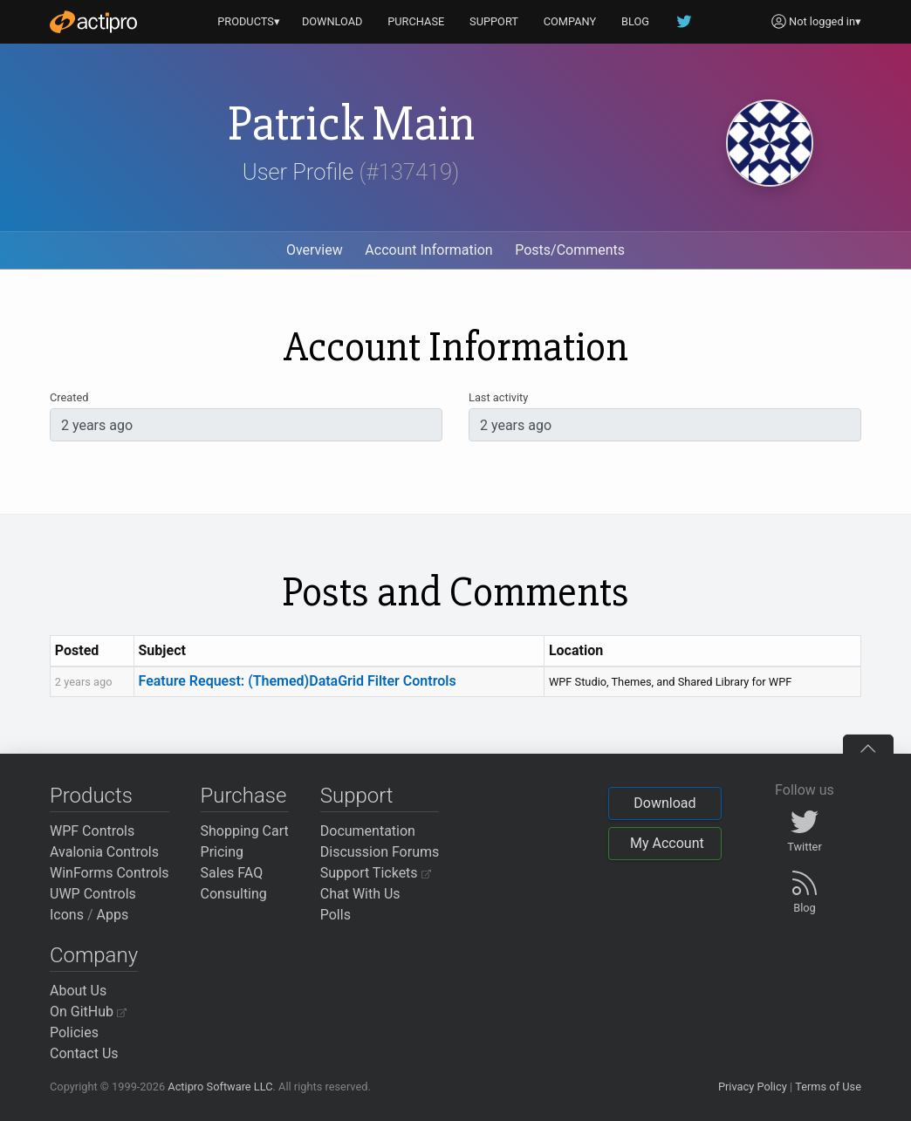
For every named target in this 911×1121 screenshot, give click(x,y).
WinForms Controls (109, 873)
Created (69, 397)
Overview (314, 250)
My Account (667, 843)
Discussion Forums (380, 852)
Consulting (234, 893)
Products (91, 795)
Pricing (222, 852)
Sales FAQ (232, 873)
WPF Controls (92, 831)
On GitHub (88, 1011)
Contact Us (84, 1053)
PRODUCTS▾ (248, 21)
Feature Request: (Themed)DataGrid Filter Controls (297, 681)
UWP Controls (93, 893)
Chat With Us (360, 893)
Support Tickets (375, 873)
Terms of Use (828, 1086)
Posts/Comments (570, 250)
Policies (74, 1032)
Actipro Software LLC (220, 1086)
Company (94, 955)
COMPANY (570, 21)
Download (664, 803)
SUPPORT (493, 21)
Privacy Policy (752, 1086)
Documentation (367, 831)
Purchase (244, 795)
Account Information (428, 250)
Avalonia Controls (104, 852)
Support (357, 795)
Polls (335, 914)
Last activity (498, 397)
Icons (67, 914)
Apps (113, 914)
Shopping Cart (245, 831)
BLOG (635, 21)
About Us (78, 990)
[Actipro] (93, 21)
